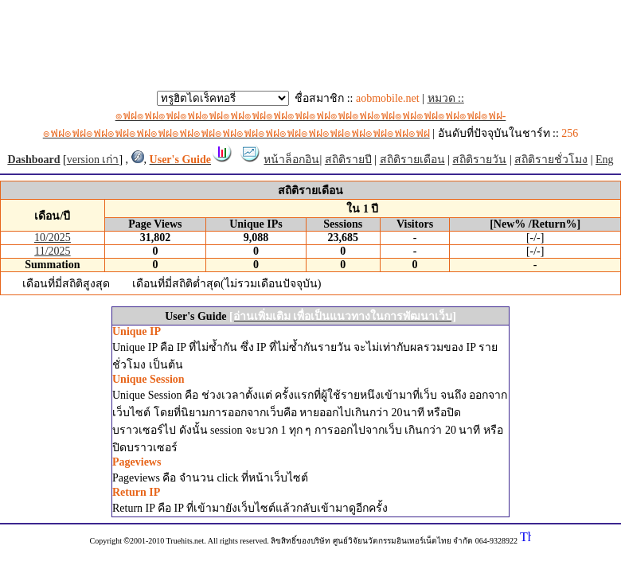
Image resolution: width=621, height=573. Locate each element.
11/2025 (52, 251)
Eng (605, 160)
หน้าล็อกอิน (291, 160)
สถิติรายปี (348, 160)
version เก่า (93, 160)
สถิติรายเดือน (412, 160)
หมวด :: (274, 115)
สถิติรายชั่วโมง (551, 160)
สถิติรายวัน (479, 160)
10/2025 (52, 238)
